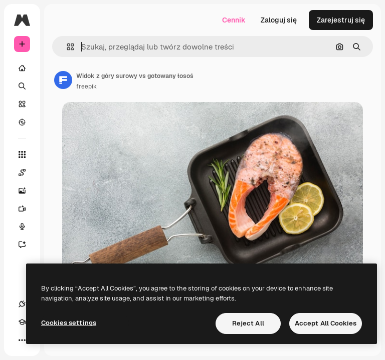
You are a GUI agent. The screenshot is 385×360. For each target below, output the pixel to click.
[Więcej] (22, 340)
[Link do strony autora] (63, 80)
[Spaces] (27, 172)
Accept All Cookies (325, 323)
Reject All (248, 323)
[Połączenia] (22, 304)
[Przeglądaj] (22, 122)
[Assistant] (27, 244)
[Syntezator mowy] (27, 226)
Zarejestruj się (341, 20)
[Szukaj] (22, 86)
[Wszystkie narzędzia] (22, 154)
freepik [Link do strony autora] (86, 86)
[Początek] (22, 68)
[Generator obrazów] (27, 190)
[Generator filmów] (27, 208)
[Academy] (22, 322)
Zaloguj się (279, 20)
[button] (66, 46)
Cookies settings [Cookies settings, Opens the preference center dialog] (68, 322)
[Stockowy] (22, 104)
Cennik (234, 20)
